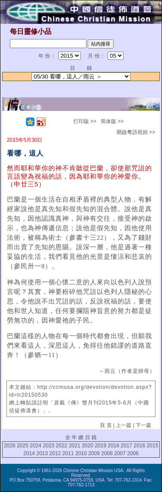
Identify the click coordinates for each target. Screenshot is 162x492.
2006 (133, 453)
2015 (152, 446)
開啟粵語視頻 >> (136, 132)
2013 (42, 453)
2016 (139, 446)
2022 (61, 446)
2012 (55, 453)
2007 (120, 453)
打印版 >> (84, 121)
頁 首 (105, 425)
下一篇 (143, 425)
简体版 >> (112, 121)
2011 (68, 453)
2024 (35, 446)
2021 (74, 446)
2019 (100, 446)
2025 (23, 446)
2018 (113, 446)
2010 (81, 453)
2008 (107, 453)
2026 (10, 446)
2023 (48, 446)
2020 (87, 446)
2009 (94, 453)
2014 (29, 453)
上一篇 (123, 425)
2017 (126, 446)
